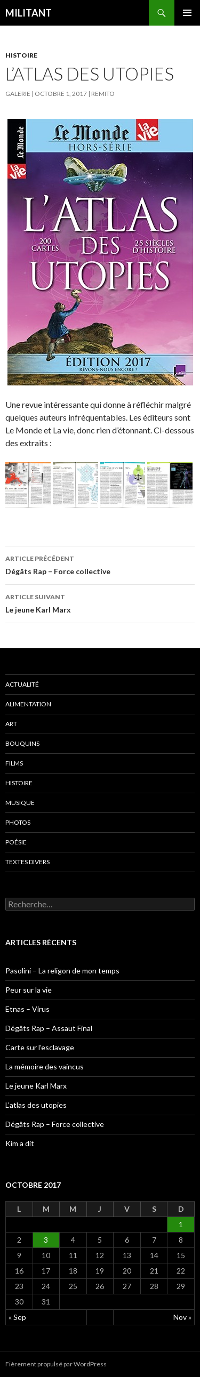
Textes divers (27, 862)
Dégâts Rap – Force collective (100, 564)
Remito (103, 94)
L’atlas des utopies (36, 1104)
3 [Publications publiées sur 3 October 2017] (46, 1239)
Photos (17, 822)
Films (14, 763)
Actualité (22, 684)
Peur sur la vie (28, 989)
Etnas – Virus (27, 1008)
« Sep (17, 1317)
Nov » (182, 1317)
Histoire (21, 55)
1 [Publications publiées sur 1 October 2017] (181, 1224)
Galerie (17, 94)
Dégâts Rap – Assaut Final (48, 1028)
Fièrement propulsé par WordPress (56, 1364)
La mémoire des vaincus (44, 1066)
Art (11, 724)
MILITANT (28, 13)
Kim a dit (19, 1143)
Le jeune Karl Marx (100, 602)
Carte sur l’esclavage (39, 1047)
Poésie (16, 842)
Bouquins (22, 743)
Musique (20, 803)
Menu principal (187, 13)
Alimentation (28, 704)
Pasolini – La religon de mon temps (62, 970)
